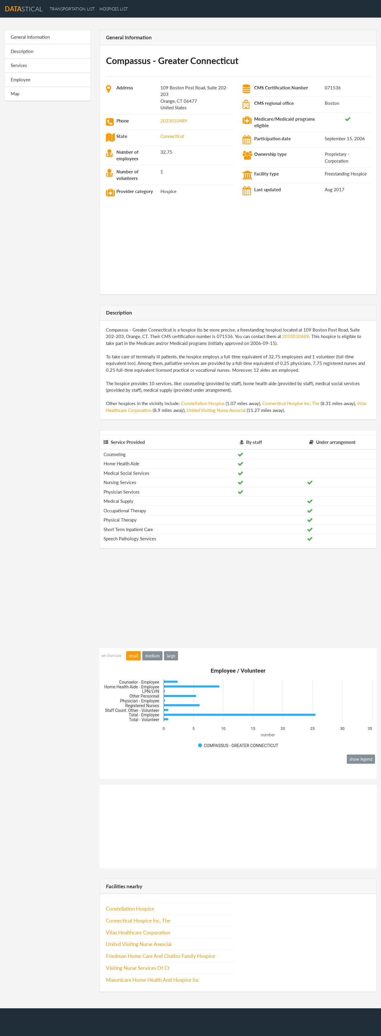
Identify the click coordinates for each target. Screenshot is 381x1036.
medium (152, 655)
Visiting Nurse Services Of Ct (137, 968)
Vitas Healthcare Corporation (138, 933)
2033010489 (173, 120)
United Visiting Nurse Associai (216, 410)
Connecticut (172, 136)
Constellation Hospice (202, 403)
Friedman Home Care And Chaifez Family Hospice (160, 956)
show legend (360, 759)
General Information (30, 37)
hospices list (113, 8)
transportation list (72, 8)
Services (19, 65)
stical (24, 9)
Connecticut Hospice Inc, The (290, 403)
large (171, 655)
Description (22, 51)
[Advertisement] (47, 197)
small (133, 655)
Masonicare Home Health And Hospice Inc (152, 980)
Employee (20, 79)
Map (15, 93)
